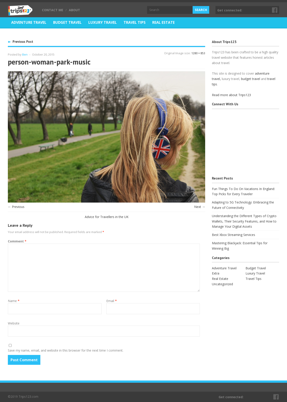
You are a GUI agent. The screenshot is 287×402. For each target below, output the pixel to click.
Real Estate (163, 22)
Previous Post (23, 41)
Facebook (275, 10)
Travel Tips (135, 22)
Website (14, 323)
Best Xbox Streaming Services (233, 235)
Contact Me (52, 10)
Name (14, 301)
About (74, 10)
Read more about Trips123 (231, 95)
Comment (17, 241)
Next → (199, 207)
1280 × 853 (198, 53)
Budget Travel (67, 22)
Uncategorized (222, 284)
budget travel (250, 79)
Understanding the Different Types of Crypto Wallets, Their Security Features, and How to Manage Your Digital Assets (244, 221)
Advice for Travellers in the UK (106, 217)
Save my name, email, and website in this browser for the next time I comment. (65, 350)
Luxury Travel (102, 22)
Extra (215, 273)
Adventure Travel (28, 22)
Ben (25, 54)
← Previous (16, 207)
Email (111, 301)
